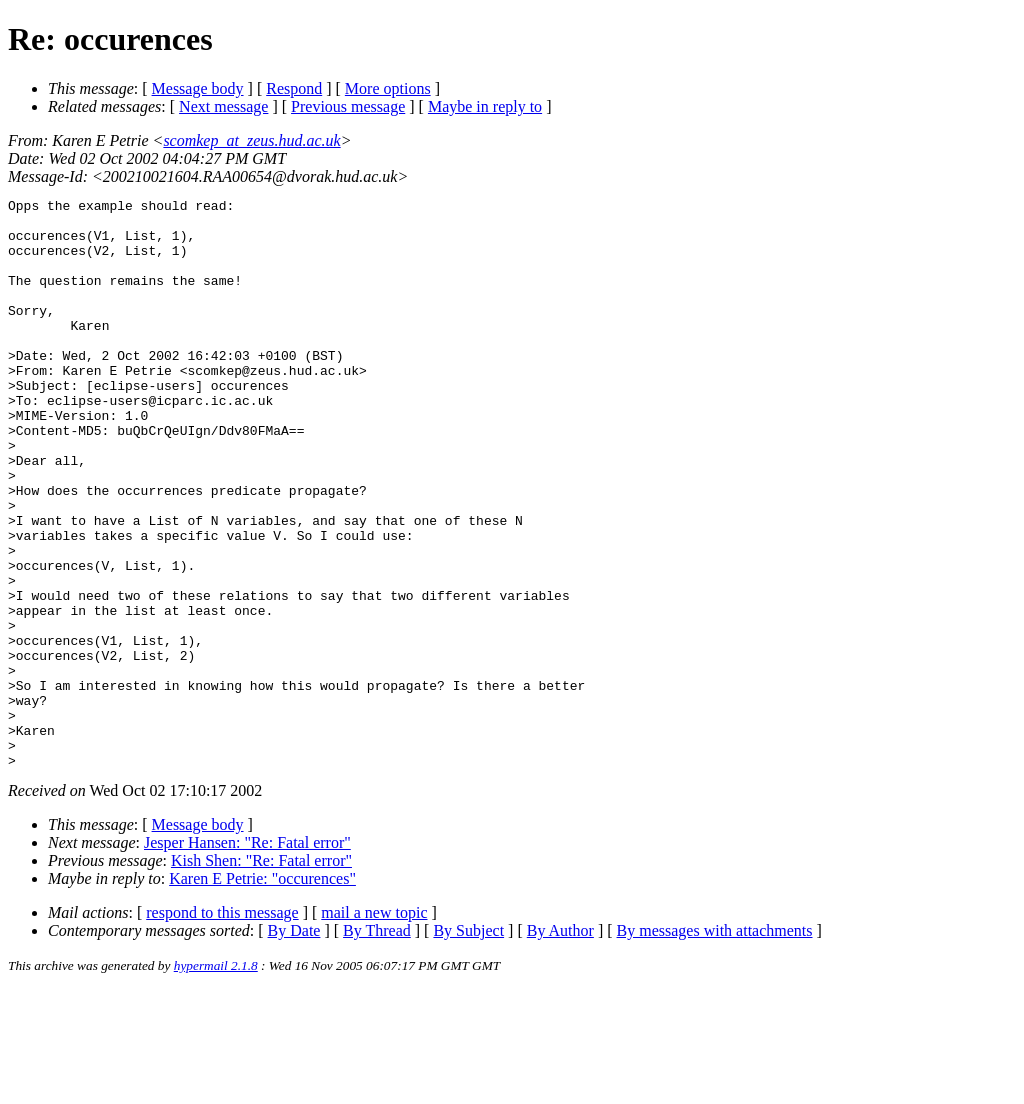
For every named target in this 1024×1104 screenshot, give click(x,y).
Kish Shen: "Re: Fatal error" (261, 974)
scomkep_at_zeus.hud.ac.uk (251, 140)
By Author (560, 1044)
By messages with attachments (715, 1044)
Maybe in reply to (485, 106)
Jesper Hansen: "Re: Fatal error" (247, 956)
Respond (294, 88)
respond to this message (222, 1026)
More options (388, 88)
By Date (294, 1044)
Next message (223, 106)
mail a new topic (374, 1026)
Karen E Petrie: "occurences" (262, 992)
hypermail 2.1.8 (216, 1079)
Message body (198, 88)
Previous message (348, 106)
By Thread (377, 1044)
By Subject (468, 1044)
